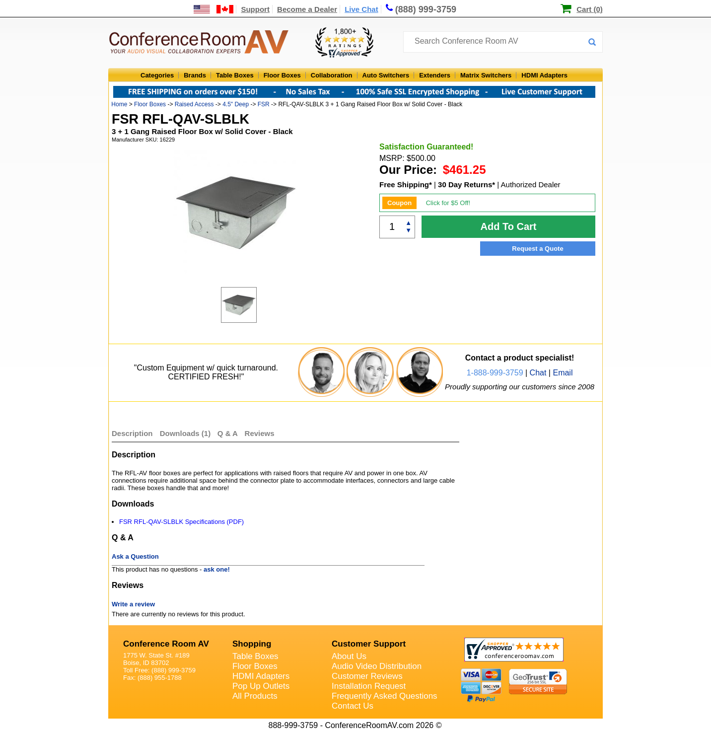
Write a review (133, 604)
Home (119, 104)
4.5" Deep (235, 104)
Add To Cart (509, 226)
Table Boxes (235, 75)
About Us (349, 656)
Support (255, 9)
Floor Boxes (282, 75)
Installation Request (369, 686)
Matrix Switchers (485, 75)
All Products (255, 696)
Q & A (228, 433)
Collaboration (332, 75)
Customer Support (369, 644)
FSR (264, 104)
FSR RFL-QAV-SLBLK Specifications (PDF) (181, 521)
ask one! (217, 569)
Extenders (434, 75)
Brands (195, 75)
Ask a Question (135, 556)
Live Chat (361, 9)
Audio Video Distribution (377, 666)
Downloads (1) (185, 433)
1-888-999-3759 (495, 372)
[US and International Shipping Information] (213, 9)
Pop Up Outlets (260, 686)
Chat (538, 372)
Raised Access (194, 104)
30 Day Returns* (466, 184)
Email (562, 372)
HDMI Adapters (544, 75)
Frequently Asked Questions (384, 696)
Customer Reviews (367, 676)
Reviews (260, 433)
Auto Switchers (386, 75)
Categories (157, 75)
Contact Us (352, 706)
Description (132, 433)
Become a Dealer (307, 9)
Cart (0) (589, 9)
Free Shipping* (405, 184)
